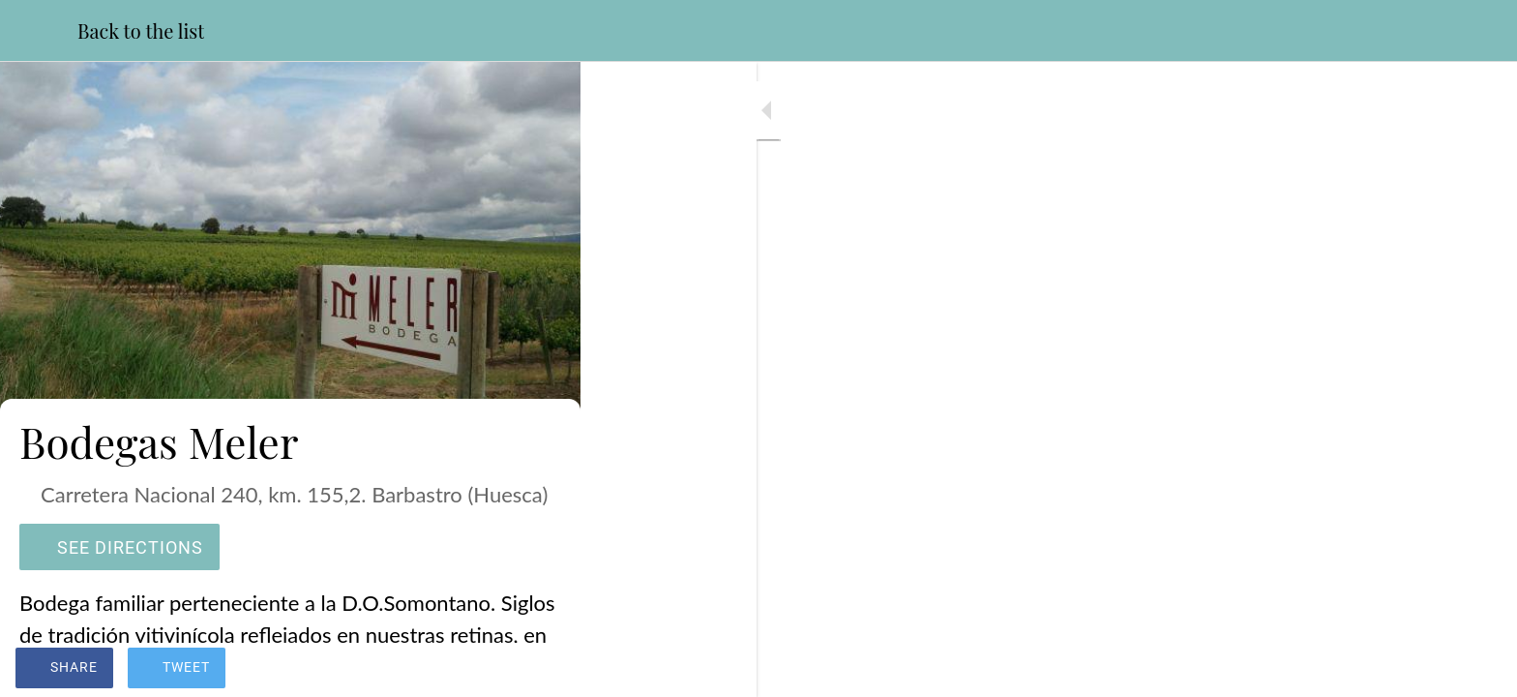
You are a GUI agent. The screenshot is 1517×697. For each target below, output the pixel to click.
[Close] (38, 31)
